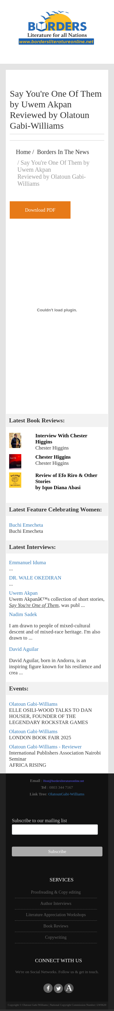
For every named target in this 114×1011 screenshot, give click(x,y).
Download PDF (40, 210)
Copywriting (56, 937)
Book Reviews (55, 926)
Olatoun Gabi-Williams (33, 704)
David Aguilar (24, 649)
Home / (26, 152)
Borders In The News (63, 152)
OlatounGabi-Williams (66, 794)
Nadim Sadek (23, 614)
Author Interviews (55, 903)
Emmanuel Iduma (27, 562)
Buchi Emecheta (26, 525)
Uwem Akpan (23, 593)
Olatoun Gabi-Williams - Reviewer (45, 747)
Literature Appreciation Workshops (56, 914)
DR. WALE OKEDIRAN (35, 578)
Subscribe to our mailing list (39, 820)
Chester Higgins (53, 457)
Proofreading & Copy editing (56, 892)
